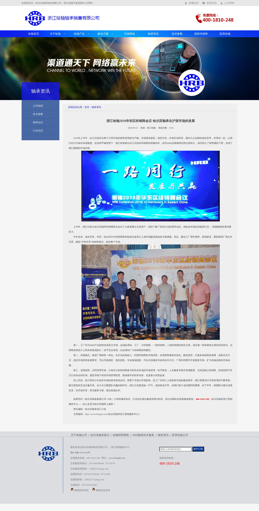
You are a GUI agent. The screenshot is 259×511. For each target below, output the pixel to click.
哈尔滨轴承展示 (99, 435)
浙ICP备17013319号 (80, 452)
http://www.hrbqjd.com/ (96, 414)
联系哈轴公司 (180, 435)
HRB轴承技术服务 (143, 435)
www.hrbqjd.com (117, 458)
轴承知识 (38, 122)
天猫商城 (129, 33)
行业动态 (38, 130)
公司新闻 (38, 106)
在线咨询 (211, 3)
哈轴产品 (79, 33)
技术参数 (177, 33)
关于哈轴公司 (79, 435)
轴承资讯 (153, 33)
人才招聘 (229, 3)
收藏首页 (194, 3)
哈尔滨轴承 (95, 138)
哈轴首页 (33, 33)
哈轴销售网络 (121, 435)
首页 (87, 107)
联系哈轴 (225, 33)
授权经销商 (201, 33)
